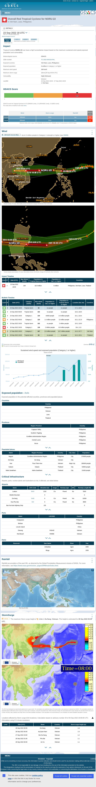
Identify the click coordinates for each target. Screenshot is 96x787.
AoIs (26, 393)
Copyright (49, 759)
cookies (93, 759)
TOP (92, 132)
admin (91, 1)
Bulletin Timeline (8, 298)
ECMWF (33, 39)
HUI (33, 502)
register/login (83, 1)
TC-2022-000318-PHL (48, 59)
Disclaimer (41, 759)
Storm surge (50, 113)
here (25, 105)
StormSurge (8, 615)
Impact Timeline (8, 276)
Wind (22, 113)
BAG (32, 491)
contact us (75, 1)
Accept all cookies (61, 776)
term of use (67, 1)
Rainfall (75, 113)
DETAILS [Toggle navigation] (8, 28)
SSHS (65, 135)
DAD (32, 498)
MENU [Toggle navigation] (6, 13)
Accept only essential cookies (81, 776)
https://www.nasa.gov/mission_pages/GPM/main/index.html (35, 565)
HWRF (25, 39)
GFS (17, 39)
